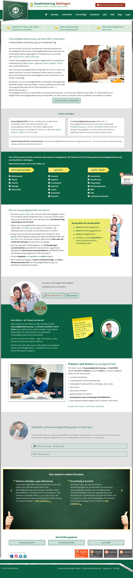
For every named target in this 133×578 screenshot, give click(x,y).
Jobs (105, 14)
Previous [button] (11, 490)
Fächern (31, 63)
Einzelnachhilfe (37, 335)
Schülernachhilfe (66, 542)
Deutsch (14, 132)
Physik (60, 63)
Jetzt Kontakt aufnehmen (110, 5)
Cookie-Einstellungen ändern (69, 568)
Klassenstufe (16, 332)
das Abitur (15, 239)
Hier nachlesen (42, 501)
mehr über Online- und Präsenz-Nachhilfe (86, 406)
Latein (54, 338)
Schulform (43, 329)
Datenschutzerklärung (92, 568)
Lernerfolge (81, 14)
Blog (120, 14)
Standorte (94, 14)
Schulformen (34, 56)
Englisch (53, 63)
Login (127, 14)
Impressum (107, 568)
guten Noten (25, 214)
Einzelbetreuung (77, 127)
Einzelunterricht (27, 542)
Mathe (58, 129)
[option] (39, 491)
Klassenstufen (18, 56)
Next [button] (122, 490)
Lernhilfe (25, 228)
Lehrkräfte (67, 14)
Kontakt (73, 295)
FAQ (112, 14)
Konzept (54, 14)
